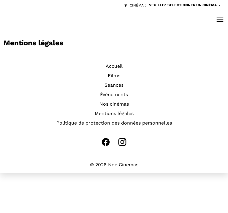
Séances (114, 85)
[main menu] (220, 19)
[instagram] (122, 142)
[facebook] (105, 142)
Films (114, 75)
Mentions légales (114, 113)
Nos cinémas (114, 104)
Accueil (114, 66)
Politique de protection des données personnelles (114, 123)
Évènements (114, 94)
